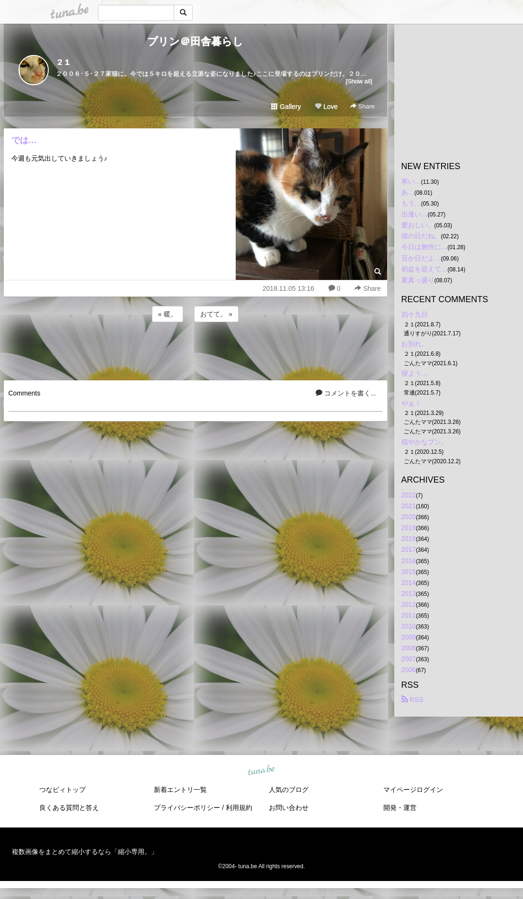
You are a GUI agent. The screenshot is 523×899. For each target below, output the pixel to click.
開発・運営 (400, 807)
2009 (408, 637)
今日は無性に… (424, 247)
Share (362, 106)
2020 (408, 517)
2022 (408, 495)
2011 (408, 615)
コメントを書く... (346, 393)
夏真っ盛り (417, 280)
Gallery (286, 106)
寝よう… (414, 373)
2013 (408, 593)
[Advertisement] (195, 349)
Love (326, 106)
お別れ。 (414, 344)
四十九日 (414, 314)
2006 (408, 670)
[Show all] (359, 81)
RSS (412, 699)
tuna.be (261, 770)
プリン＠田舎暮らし (195, 41)
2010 (408, 626)
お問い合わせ (289, 807)
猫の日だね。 (421, 236)
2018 (408, 538)
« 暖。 (167, 314)
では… (24, 140)
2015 (408, 571)
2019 (408, 527)
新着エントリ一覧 (180, 789)
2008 (408, 648)
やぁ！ (411, 403)
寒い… (411, 181)
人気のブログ (289, 789)
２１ (63, 62)
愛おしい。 (417, 225)
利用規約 (239, 807)
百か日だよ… (421, 258)
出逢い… (414, 214)
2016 (408, 561)
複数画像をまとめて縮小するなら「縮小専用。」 (85, 851)
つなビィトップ (62, 789)
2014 (408, 582)
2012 (408, 604)
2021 (408, 506)
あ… (408, 192)
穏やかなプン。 (424, 442)
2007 (408, 659)
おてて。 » (216, 314)
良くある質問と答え (69, 807)
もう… (411, 203)
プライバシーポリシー (187, 807)
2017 (408, 549)
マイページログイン (413, 789)
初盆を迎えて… (424, 269)
